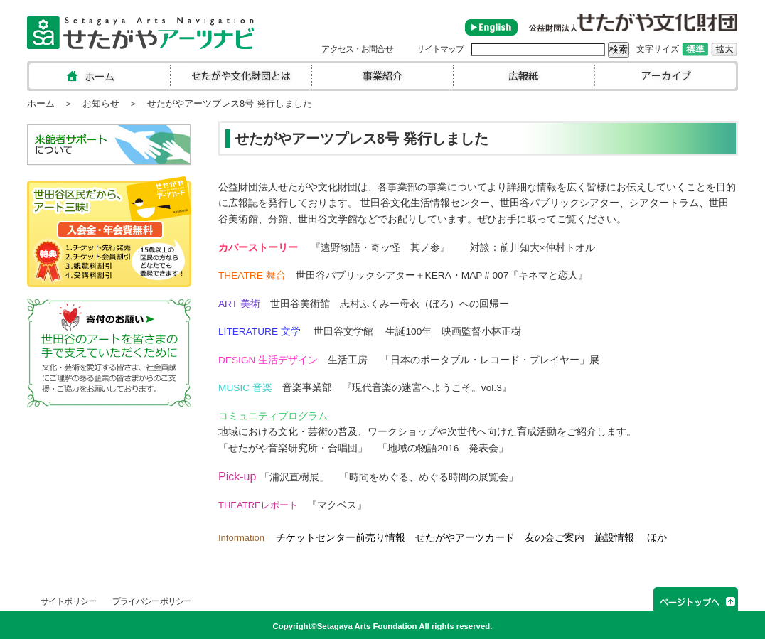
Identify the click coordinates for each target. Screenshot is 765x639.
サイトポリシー (68, 601)
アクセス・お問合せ (356, 49)
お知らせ (100, 103)
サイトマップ (440, 49)
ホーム (41, 103)
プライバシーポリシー (151, 601)
